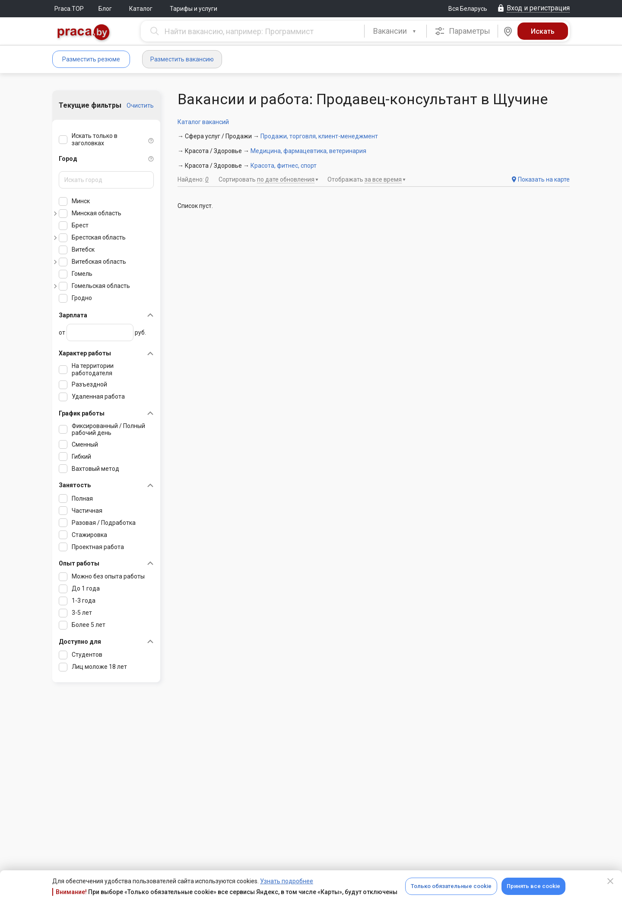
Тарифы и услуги (193, 8)
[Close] (610, 881)
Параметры (462, 31)
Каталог (140, 8)
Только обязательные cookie (451, 886)
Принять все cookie (533, 886)
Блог (105, 8)
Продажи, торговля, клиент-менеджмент (319, 136)
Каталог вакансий (203, 121)
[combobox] (395, 31)
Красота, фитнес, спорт (284, 165)
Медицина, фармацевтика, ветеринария (308, 150)
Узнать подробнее (286, 881)
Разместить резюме (91, 59)
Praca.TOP (69, 8)
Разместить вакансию (182, 59)
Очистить (140, 105)
